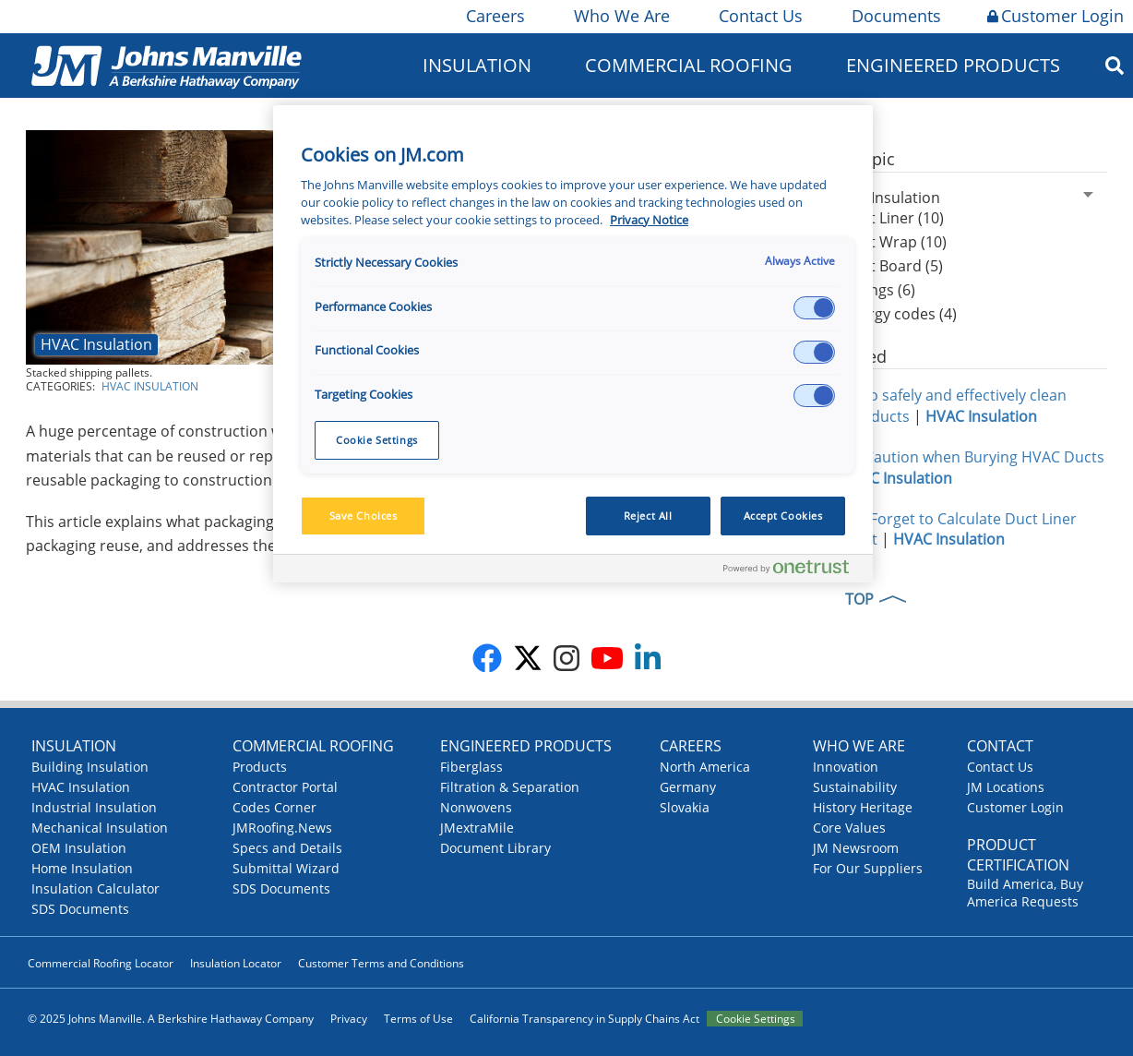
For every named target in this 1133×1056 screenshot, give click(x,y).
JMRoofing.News (282, 827)
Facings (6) (878, 290)
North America (705, 766)
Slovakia (685, 807)
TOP (859, 599)
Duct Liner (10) (893, 218)
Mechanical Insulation (99, 827)
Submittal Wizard (286, 868)
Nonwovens (476, 807)
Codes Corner (274, 807)
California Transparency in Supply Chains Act (584, 1018)
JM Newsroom (856, 848)
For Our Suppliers (868, 868)
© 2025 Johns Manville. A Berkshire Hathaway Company (171, 1018)
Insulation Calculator (95, 888)
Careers (494, 16)
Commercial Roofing (689, 65)
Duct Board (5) (892, 266)
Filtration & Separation (509, 787)
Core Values (849, 827)
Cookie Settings (755, 1018)
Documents (895, 16)
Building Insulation (90, 766)
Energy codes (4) (899, 314)
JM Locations (1005, 787)
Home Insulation (82, 868)
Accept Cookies (783, 515)
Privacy (348, 1018)
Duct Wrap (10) (894, 242)
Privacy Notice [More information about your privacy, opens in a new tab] (649, 220)
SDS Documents (80, 909)
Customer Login (1055, 16)
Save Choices (363, 515)
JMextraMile (477, 827)
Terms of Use (418, 1018)
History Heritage (862, 807)
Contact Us (759, 16)
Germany (688, 787)
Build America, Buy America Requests (1025, 892)
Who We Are (620, 16)
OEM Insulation (78, 848)
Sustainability (855, 787)
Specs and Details (287, 848)
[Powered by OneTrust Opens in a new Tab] (793, 570)
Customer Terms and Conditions (381, 963)
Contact (1000, 746)
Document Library (495, 848)
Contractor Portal (285, 787)
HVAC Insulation (96, 344)
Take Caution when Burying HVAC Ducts (966, 457)
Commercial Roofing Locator (100, 963)
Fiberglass (471, 766)
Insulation (477, 65)
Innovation (845, 766)
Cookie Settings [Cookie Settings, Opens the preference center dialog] (377, 440)
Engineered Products (953, 65)
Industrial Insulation (94, 807)
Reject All (648, 515)
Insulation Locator (235, 963)
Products (260, 766)
